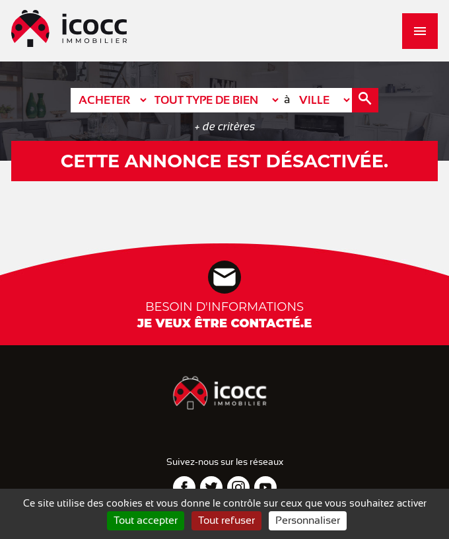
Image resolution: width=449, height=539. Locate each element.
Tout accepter (146, 520)
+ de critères (225, 126)
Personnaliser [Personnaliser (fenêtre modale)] (307, 520)
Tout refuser (226, 520)
